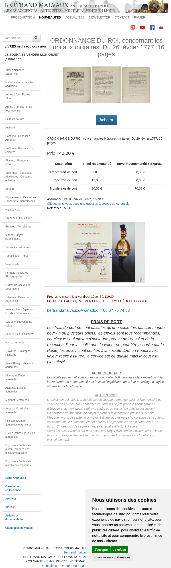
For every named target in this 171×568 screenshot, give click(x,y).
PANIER (139, 17)
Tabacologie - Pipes (16, 255)
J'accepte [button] (101, 549)
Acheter (106, 120)
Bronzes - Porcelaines (18, 226)
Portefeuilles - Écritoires (19, 334)
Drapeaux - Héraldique (18, 218)
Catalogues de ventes (19, 527)
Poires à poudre (14, 119)
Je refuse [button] (119, 549)
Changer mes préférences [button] (112, 557)
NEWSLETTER (99, 17)
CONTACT (122, 17)
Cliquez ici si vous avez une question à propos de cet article (88, 203)
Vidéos (9, 507)
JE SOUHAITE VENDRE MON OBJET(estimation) (23, 57)
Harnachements (14, 342)
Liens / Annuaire (15, 477)
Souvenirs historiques (18, 247)
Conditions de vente (56, 566)
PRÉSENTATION (23, 17)
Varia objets (12, 264)
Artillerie (10, 127)
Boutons (10, 188)
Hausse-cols (12, 209)
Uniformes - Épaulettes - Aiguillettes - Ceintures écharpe (19, 176)
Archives (10, 498)
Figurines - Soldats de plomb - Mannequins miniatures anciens (18, 449)
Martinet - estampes (17, 400)
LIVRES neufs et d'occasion (23, 46)
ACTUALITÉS (74, 17)
